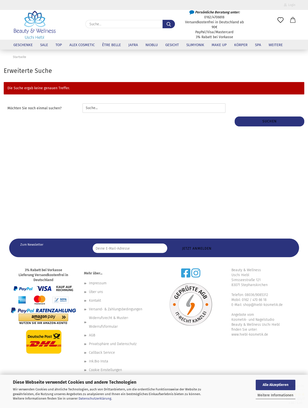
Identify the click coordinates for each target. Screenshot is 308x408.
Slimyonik (195, 45)
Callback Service (102, 352)
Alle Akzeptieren (275, 385)
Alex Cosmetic (82, 45)
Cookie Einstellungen (105, 370)
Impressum (98, 283)
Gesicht (172, 45)
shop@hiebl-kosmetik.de (263, 305)
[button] (293, 20)
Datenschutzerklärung (95, 398)
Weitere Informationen (275, 395)
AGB (92, 335)
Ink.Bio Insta (98, 361)
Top (59, 45)
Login (289, 5)
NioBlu (151, 45)
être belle (111, 45)
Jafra (133, 45)
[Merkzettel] (280, 20)
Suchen (269, 121)
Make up (219, 45)
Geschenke (23, 45)
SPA (258, 45)
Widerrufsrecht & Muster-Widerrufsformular (109, 322)
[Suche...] (169, 24)
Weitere (276, 45)
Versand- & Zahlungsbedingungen (115, 309)
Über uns (96, 292)
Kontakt (95, 300)
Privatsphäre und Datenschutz (113, 344)
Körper (241, 45)
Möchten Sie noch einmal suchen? (34, 108)
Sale (44, 45)
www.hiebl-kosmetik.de (249, 334)
